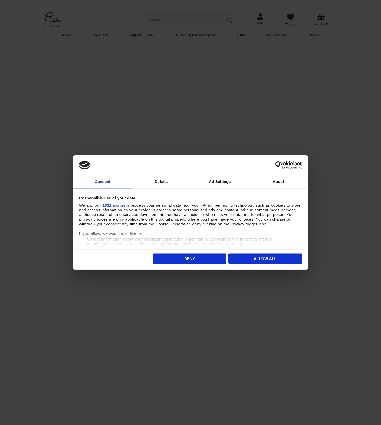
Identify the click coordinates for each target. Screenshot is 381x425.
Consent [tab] (102, 181)
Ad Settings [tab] (220, 181)
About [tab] (278, 181)
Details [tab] (161, 181)
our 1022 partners (112, 205)
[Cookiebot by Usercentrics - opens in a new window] (279, 165)
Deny (189, 258)
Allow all (265, 258)
